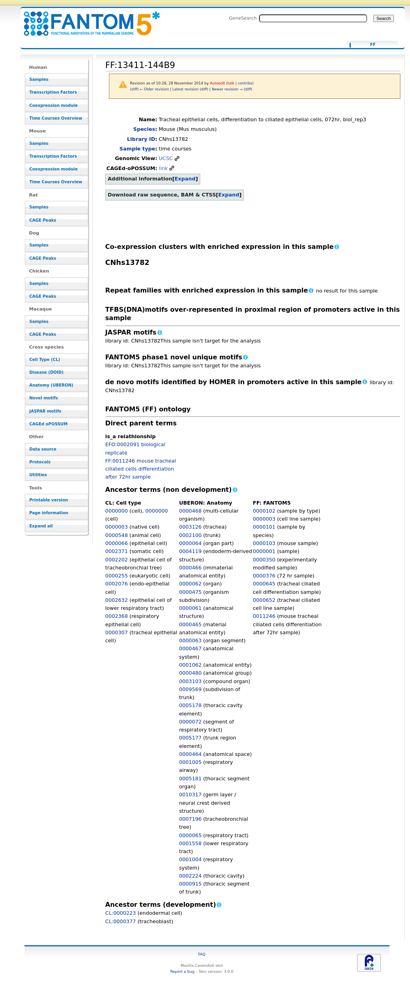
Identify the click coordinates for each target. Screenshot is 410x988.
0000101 (264, 527)
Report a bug (182, 971)
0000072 (190, 722)
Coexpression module (53, 105)
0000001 (264, 551)
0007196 (190, 819)
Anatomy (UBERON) (51, 385)
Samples (38, 79)
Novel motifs (43, 398)
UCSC (166, 158)
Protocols (39, 462)
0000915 (190, 884)
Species (144, 129)
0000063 (190, 640)
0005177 (190, 738)
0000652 (264, 600)
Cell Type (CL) (44, 359)
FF (373, 45)
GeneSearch (243, 18)
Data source (42, 449)
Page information (48, 513)
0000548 (116, 535)
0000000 (116, 511)
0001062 (190, 665)
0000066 (116, 543)
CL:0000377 (120, 921)
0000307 (116, 632)
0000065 (190, 835)
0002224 (190, 876)
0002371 (116, 551)
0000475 (190, 592)
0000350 (264, 560)
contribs (245, 83)
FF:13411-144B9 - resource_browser (86, 19)
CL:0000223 (120, 913)
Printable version (48, 500)
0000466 (190, 568)
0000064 (190, 543)
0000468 (190, 511)
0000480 (190, 673)
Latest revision (185, 89)
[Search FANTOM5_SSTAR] (313, 18)
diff (134, 89)
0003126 (190, 527)
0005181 (190, 779)
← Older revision (154, 89)
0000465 (190, 624)
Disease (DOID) (46, 372)
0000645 (264, 584)
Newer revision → (227, 89)
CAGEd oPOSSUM (48, 424)
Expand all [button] (41, 526)
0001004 (190, 859)
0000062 (190, 584)
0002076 (116, 584)
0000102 (264, 511)
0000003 (116, 527)
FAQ (201, 954)
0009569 (190, 689)
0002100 (190, 535)
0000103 (264, 543)
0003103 (190, 681)
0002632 (116, 600)
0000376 (264, 576)
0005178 (190, 705)
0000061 (190, 608)
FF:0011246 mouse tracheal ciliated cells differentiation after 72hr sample (140, 469)
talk (231, 83)
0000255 (116, 576)
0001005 (190, 762)
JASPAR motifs (45, 411)
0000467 (190, 648)
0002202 (116, 560)
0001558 (190, 843)
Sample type (137, 149)
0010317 (190, 795)
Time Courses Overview (55, 118)
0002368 (116, 616)
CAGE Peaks (42, 220)
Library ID (141, 139)
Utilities (38, 475)
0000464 (190, 754)
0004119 (190, 551)
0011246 (264, 616)
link (163, 168)
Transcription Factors (53, 92)
